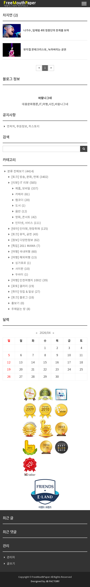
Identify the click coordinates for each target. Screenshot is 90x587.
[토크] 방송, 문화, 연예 (29, 177)
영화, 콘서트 (26, 217)
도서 (20, 205)
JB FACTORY (52, 581)
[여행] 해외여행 (24, 257)
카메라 (22, 194)
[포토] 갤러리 (22, 286)
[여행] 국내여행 (24, 251)
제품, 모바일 (26, 188)
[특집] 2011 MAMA (25, 246)
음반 (21, 211)
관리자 (11, 557)
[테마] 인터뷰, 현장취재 (29, 228)
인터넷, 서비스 (28, 223)
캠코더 (22, 200)
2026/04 (45, 333)
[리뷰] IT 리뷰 (24, 182)
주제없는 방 (20, 309)
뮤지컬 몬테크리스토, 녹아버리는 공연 (44, 49)
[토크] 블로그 (22, 297)
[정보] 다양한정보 (25, 240)
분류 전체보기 (20, 171)
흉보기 (17, 303)
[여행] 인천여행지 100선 (29, 280)
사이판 (22, 268)
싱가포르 (23, 263)
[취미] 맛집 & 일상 (25, 291)
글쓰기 (11, 563)
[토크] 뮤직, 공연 (24, 234)
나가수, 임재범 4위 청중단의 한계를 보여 (46, 30)
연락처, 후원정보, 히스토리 (23, 126)
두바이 (21, 274)
